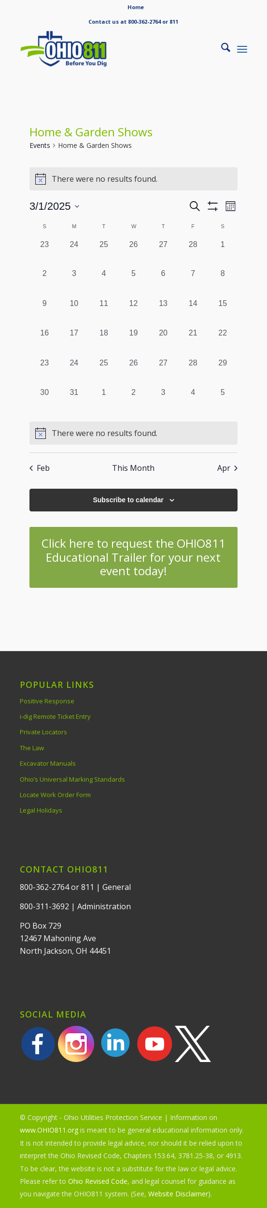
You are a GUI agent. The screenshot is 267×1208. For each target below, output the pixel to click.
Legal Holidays (41, 810)
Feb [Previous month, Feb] (39, 468)
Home (135, 7)
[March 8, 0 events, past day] (223, 283)
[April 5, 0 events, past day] (223, 402)
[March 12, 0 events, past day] (134, 313)
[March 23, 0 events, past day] (44, 372)
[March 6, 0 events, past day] (163, 283)
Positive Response (47, 701)
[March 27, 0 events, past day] (163, 372)
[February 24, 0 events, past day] (74, 253)
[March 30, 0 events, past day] (44, 402)
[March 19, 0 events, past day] (134, 342)
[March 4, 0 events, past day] (104, 283)
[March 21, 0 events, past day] (193, 342)
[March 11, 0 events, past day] (104, 313)
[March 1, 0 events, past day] (223, 253)
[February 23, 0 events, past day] (44, 253)
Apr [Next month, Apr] (227, 468)
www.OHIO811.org (49, 1130)
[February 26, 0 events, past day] (134, 253)
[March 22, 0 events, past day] (223, 342)
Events (39, 145)
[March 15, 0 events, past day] (223, 313)
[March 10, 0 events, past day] (74, 313)
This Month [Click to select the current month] (133, 468)
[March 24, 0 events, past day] (74, 372)
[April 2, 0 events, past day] (134, 402)
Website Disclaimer (178, 1193)
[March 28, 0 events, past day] (193, 372)
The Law (32, 747)
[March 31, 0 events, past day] (74, 402)
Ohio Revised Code (97, 1181)
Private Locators (43, 732)
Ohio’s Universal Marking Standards (72, 779)
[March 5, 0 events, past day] (134, 283)
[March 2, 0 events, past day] (44, 283)
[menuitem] (136, 7)
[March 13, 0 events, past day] (163, 313)
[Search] (220, 48)
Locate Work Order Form (55, 794)
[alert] (133, 433)
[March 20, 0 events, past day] (163, 342)
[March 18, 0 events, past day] (104, 342)
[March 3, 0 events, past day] (74, 283)
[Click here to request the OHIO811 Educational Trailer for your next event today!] (133, 557)
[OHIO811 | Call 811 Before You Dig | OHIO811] (110, 48)
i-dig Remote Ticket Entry (55, 716)
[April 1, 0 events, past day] (104, 402)
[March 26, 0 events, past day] (134, 372)
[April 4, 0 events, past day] (193, 402)
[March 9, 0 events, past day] (44, 313)
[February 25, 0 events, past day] (104, 253)
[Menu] (242, 48)
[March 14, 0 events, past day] (193, 313)
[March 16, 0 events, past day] (44, 342)
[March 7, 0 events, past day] (193, 283)
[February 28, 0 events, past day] (193, 253)
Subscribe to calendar (128, 500)
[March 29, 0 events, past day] (223, 372)
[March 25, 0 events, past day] (104, 372)
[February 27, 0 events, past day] (163, 253)
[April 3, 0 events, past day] (163, 402)
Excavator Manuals (48, 763)
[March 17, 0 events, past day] (74, 342)
